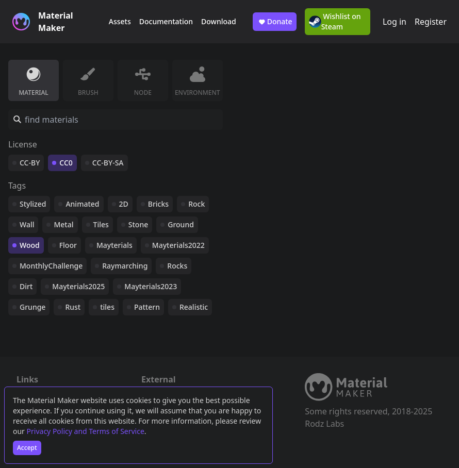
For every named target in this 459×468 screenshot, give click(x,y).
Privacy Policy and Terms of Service (85, 431)
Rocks (177, 266)
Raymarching (124, 266)
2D (123, 204)
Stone (138, 224)
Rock (196, 204)
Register (431, 21)
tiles (107, 307)
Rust (72, 307)
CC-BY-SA (108, 163)
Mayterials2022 (178, 245)
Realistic (193, 307)
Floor (68, 245)
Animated (82, 204)
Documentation (166, 21)
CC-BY (30, 163)
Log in (394, 21)
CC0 (66, 163)
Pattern (147, 307)
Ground (181, 224)
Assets (120, 21)
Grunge (32, 307)
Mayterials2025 (78, 286)
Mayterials (114, 245)
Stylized (33, 204)
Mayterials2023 (150, 286)
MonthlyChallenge (51, 266)
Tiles (101, 224)
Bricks (158, 204)
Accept (27, 447)
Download (218, 21)
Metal (63, 224)
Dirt (26, 286)
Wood (30, 245)
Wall (27, 224)
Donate (274, 21)
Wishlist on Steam (335, 21)
